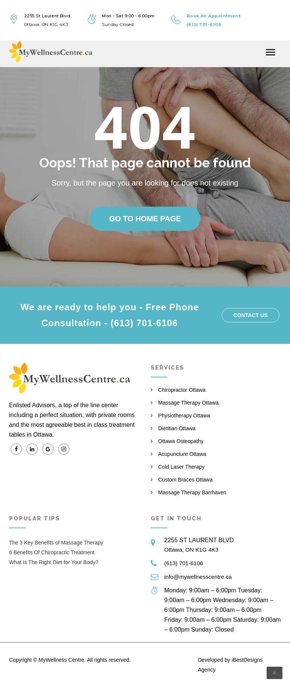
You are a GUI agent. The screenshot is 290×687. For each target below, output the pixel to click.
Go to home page (145, 219)
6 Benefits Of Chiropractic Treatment (51, 552)
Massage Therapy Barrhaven (192, 492)
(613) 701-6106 (183, 563)
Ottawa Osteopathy (181, 441)
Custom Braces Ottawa (185, 480)
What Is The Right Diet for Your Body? (53, 562)
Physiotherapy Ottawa (184, 416)
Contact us (250, 315)
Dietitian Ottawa (177, 428)
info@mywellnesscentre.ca (198, 577)
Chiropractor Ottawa (181, 390)
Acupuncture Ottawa (182, 454)
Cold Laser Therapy (181, 467)
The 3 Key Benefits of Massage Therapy (56, 543)
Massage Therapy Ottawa (188, 403)
